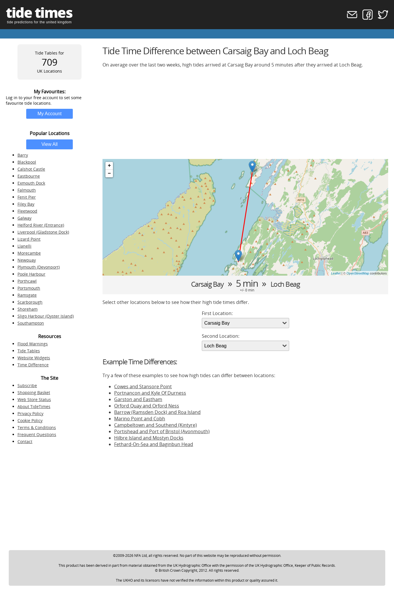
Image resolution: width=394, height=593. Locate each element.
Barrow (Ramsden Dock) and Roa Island (157, 412)
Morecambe (29, 253)
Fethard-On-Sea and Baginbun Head (153, 444)
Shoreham (27, 309)
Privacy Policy (30, 413)
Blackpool (26, 162)
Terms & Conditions (36, 427)
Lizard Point (28, 239)
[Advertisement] (245, 113)
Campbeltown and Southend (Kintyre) (155, 425)
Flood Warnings (32, 344)
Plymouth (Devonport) (38, 267)
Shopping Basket (33, 392)
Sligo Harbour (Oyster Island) (45, 316)
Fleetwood (27, 211)
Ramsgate (27, 295)
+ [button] (109, 165)
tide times (39, 12)
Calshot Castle (31, 169)
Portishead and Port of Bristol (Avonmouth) (162, 431)
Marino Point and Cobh (139, 418)
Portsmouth (28, 288)
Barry (22, 155)
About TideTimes (33, 406)
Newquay (26, 260)
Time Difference (33, 365)
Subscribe (27, 385)
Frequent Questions (36, 434)
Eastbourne (28, 176)
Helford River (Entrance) (40, 225)
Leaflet (336, 273)
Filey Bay (25, 204)
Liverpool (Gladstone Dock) (43, 232)
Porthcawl (27, 281)
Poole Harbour (31, 274)
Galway (24, 218)
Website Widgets (33, 358)
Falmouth (26, 190)
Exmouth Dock (31, 183)
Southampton (30, 323)
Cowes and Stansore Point (143, 386)
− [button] (109, 173)
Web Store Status (34, 399)
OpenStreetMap (358, 273)
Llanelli (24, 246)
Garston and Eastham (138, 399)
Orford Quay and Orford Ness (146, 406)
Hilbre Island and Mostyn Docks (148, 438)
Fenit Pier (26, 197)
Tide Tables (28, 351)
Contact (24, 441)
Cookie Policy (30, 420)
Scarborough (30, 302)
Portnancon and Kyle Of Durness (150, 393)
